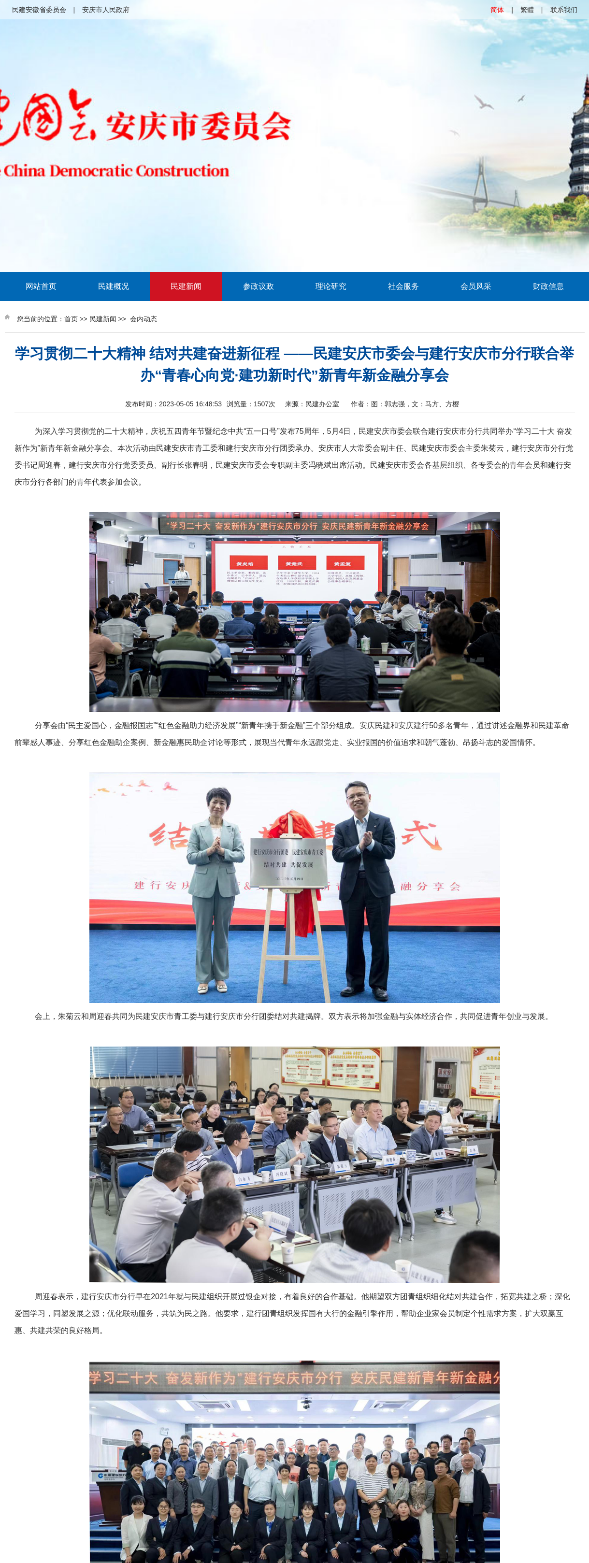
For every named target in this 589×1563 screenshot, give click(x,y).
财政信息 (548, 286)
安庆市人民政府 (105, 10)
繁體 (527, 10)
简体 (497, 10)
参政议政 (258, 286)
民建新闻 (186, 286)
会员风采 (475, 286)
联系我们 (563, 10)
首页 (71, 319)
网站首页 (41, 286)
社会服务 (403, 286)
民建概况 (113, 286)
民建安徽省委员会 (39, 10)
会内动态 (143, 319)
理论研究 (331, 286)
